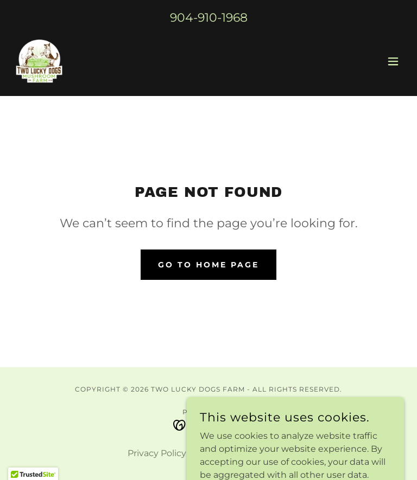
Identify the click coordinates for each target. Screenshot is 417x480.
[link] (38, 61)
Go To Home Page (208, 265)
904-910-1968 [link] (209, 17)
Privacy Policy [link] (157, 453)
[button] (393, 61)
